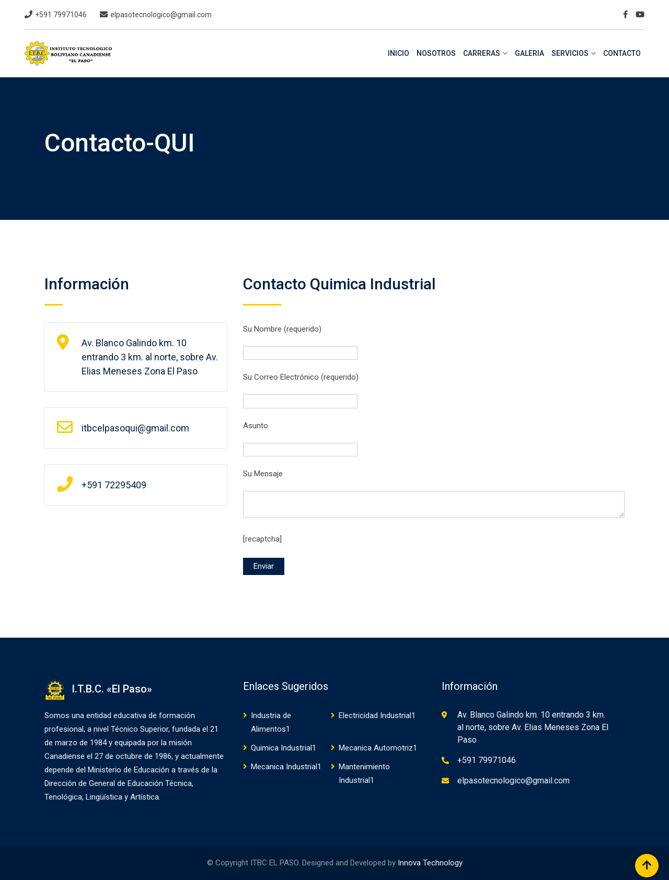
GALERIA (529, 53)
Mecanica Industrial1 (286, 766)
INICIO (398, 53)
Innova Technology (430, 862)
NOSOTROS (436, 53)
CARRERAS (481, 53)
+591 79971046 (61, 14)
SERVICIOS (570, 53)
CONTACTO (622, 53)
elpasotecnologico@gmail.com (161, 14)
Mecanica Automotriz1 (378, 748)
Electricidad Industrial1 (377, 715)
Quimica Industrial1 (283, 748)
